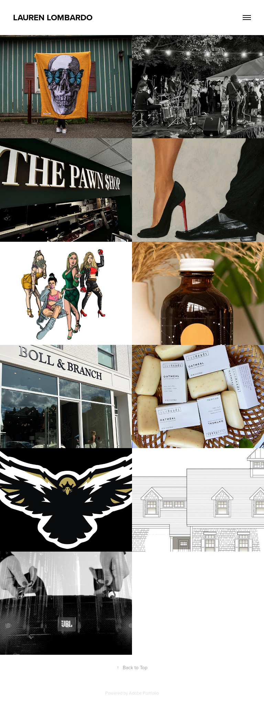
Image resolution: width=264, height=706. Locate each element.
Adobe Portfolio (144, 693)
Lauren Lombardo (52, 17)
